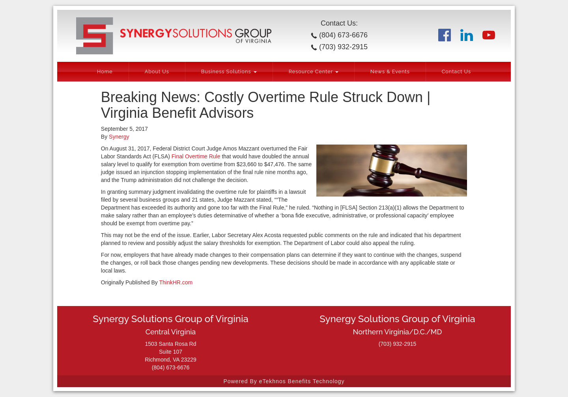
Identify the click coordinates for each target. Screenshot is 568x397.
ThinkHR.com (175, 282)
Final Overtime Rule (196, 156)
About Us (157, 71)
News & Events (390, 71)
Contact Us (456, 71)
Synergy (119, 137)
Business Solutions (229, 71)
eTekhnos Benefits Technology (302, 381)
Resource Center (313, 71)
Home (105, 71)
